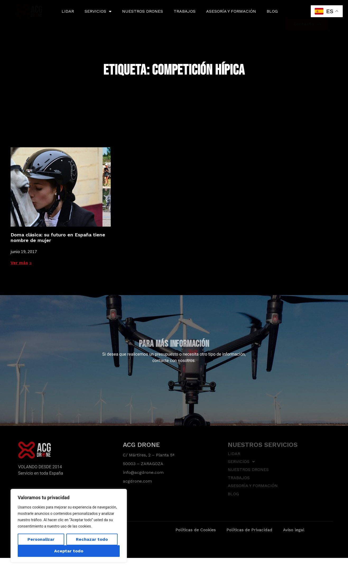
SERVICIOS (98, 11)
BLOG (272, 11)
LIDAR (68, 11)
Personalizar (40, 539)
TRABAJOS (185, 11)
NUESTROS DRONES (142, 11)
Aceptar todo (68, 550)
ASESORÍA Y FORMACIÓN (231, 11)
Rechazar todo (92, 539)
